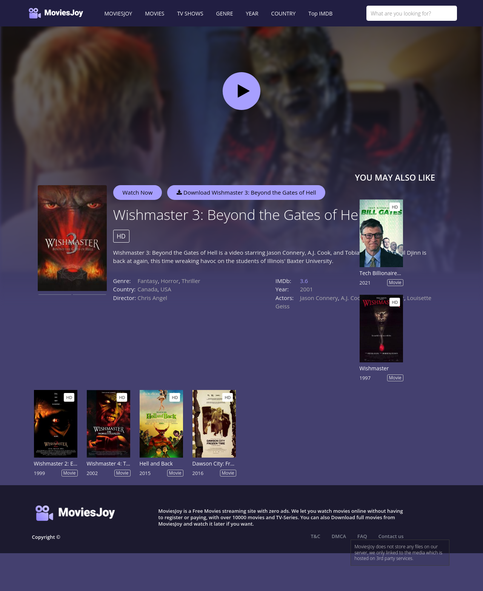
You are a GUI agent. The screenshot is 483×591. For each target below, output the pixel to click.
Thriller (191, 281)
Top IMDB (320, 13)
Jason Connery (319, 298)
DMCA (339, 536)
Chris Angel (153, 298)
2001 (306, 289)
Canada (148, 289)
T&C (315, 536)
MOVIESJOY (118, 13)
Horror (170, 281)
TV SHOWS (190, 13)
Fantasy (148, 281)
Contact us (391, 536)
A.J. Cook (352, 298)
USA (165, 289)
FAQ (362, 536)
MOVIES (154, 13)
